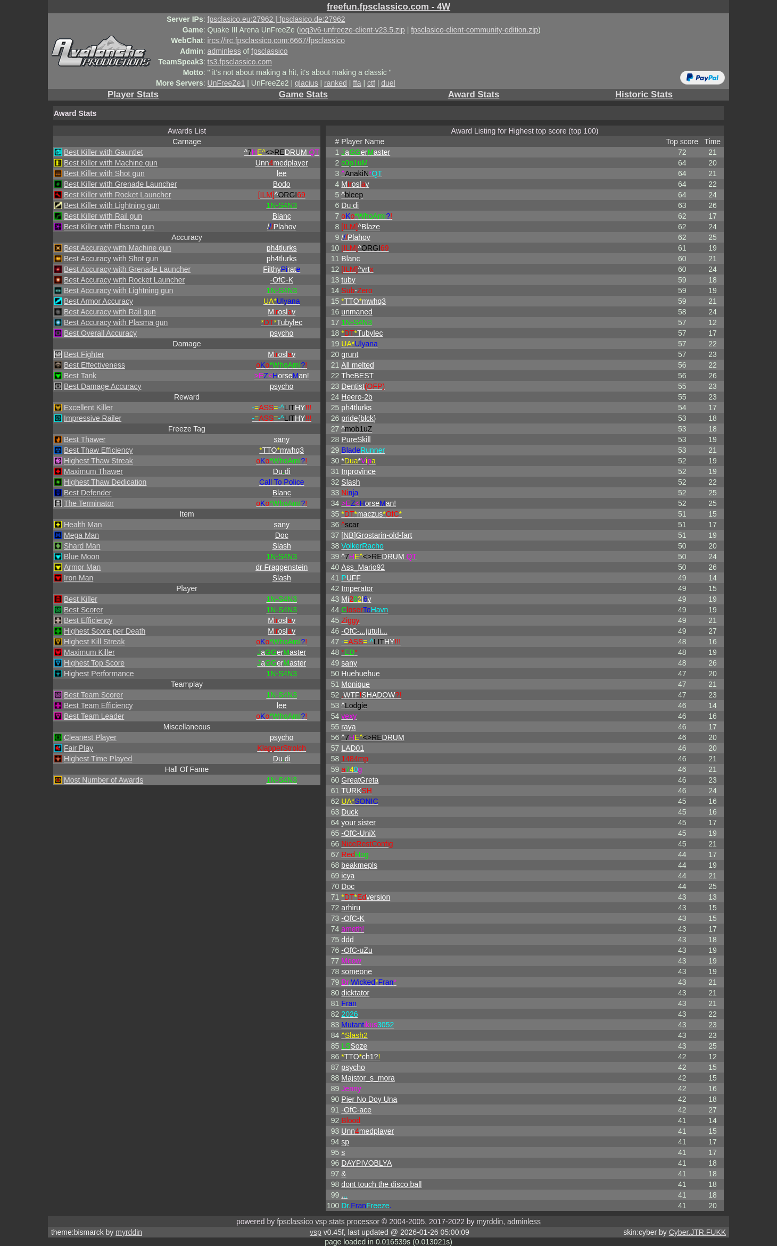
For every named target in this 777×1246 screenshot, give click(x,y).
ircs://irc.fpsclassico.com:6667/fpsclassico (276, 40)
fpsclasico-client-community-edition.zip (474, 30)
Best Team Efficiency (98, 705)
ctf (371, 83)
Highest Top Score (94, 663)
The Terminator (89, 503)
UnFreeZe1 (226, 83)
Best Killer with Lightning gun (112, 205)
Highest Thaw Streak (98, 460)
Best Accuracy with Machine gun (117, 248)
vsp (315, 1232)
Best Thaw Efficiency (98, 450)
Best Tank (80, 375)
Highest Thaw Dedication (105, 482)
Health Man (83, 524)
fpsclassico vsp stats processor (328, 1221)
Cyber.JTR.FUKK (697, 1232)
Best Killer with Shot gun (104, 173)
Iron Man (78, 578)
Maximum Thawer (93, 471)
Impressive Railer (92, 418)
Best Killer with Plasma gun (109, 226)
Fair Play (78, 748)
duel (388, 83)
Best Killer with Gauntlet (103, 152)
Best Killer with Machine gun (111, 163)
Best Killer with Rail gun (103, 216)
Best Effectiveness (94, 365)
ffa (357, 83)
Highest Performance (99, 673)
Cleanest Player (90, 737)
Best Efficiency (88, 620)
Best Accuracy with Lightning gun (118, 290)
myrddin (489, 1221)
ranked (335, 83)
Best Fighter (84, 354)
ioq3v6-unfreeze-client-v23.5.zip (351, 30)
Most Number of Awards (103, 780)
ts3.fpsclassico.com (240, 61)
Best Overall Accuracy (100, 333)
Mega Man (81, 535)
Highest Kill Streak (94, 641)
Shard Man (82, 546)
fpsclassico (269, 51)
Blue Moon (82, 556)
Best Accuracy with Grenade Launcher (127, 269)
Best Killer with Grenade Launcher (120, 184)
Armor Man (82, 567)
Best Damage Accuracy (103, 386)
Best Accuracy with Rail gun (110, 312)
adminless (224, 51)
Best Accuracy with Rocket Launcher (124, 280)
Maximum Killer (89, 652)
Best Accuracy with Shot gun (111, 258)
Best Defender (88, 492)
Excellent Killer (88, 407)
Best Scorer (83, 609)
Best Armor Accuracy (98, 301)
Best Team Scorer (93, 695)
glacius (306, 83)
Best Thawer (84, 439)
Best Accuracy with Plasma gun (116, 322)
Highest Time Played (98, 758)
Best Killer (80, 599)
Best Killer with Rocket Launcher (117, 194)
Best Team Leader (94, 716)
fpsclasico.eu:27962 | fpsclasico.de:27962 (276, 19)
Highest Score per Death (104, 631)
